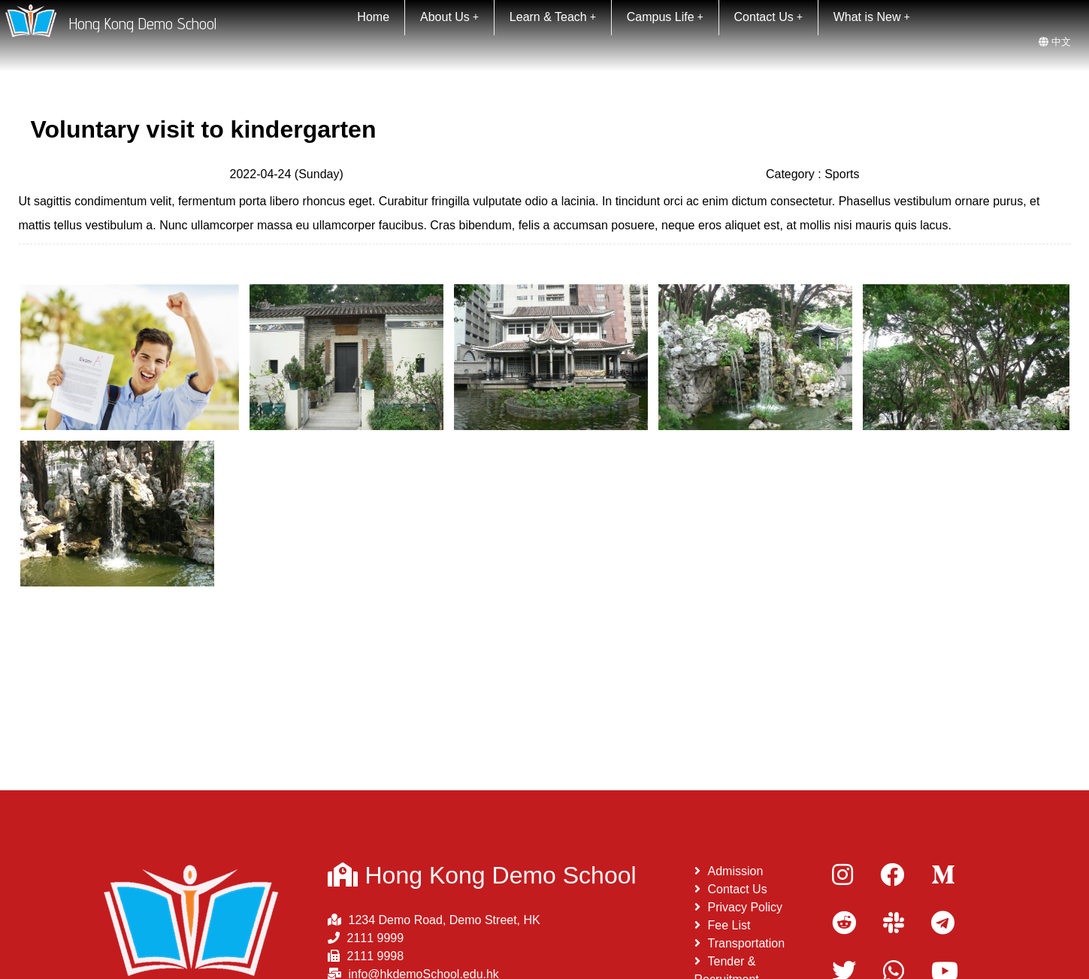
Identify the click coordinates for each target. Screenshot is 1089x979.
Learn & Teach (553, 17)
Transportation (739, 943)
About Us (449, 17)
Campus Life (665, 17)
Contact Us (768, 17)
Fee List (722, 925)
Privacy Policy (738, 907)
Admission (729, 871)
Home (373, 17)
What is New (871, 17)
